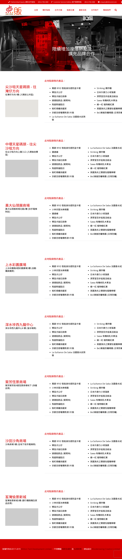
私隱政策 (78, 549)
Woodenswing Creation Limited (106, 549)
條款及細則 (66, 549)
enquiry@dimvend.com (108, 2)
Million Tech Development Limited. (36, 549)
